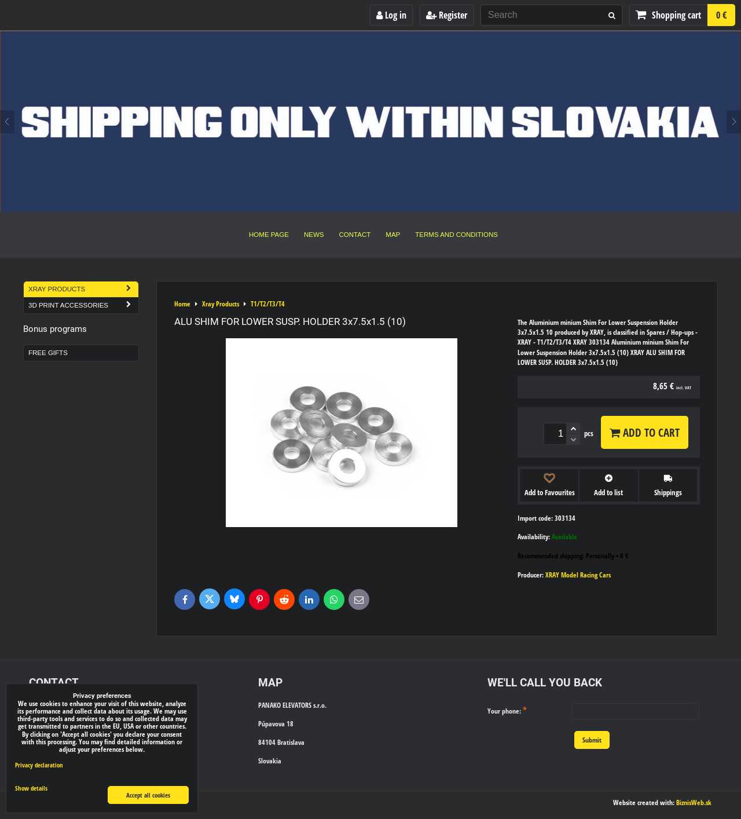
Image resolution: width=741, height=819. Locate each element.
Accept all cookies (148, 795)
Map (393, 234)
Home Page (269, 234)
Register (446, 15)
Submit (591, 740)
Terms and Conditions (456, 234)
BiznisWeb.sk (693, 802)
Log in (391, 15)
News (314, 234)
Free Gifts (48, 352)
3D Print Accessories (83, 305)
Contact (355, 234)
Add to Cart (645, 432)
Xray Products (83, 289)
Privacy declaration (39, 764)
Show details (31, 788)
